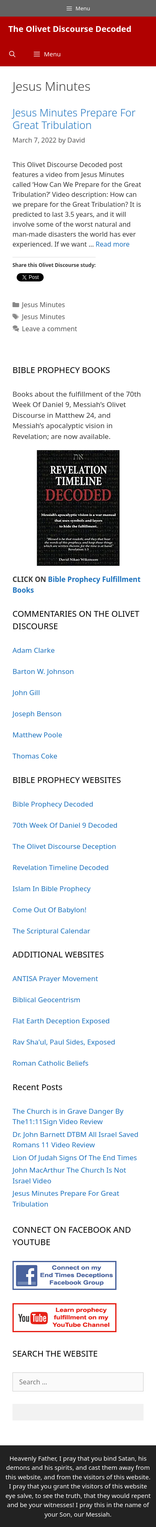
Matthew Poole (37, 734)
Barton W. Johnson (43, 671)
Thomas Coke (34, 756)
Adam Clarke (33, 650)
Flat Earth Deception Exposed (61, 1020)
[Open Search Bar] (12, 53)
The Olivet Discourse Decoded (69, 28)
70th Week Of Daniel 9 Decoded (65, 825)
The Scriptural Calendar (51, 931)
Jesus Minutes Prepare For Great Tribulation (74, 118)
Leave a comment (49, 328)
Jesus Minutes (43, 304)
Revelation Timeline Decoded (60, 867)
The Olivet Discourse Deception (64, 846)
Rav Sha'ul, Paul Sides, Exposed (63, 1042)
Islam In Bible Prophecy (51, 888)
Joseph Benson (37, 713)
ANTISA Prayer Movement (55, 978)
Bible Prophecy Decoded (52, 804)
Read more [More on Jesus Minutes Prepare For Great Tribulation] (113, 244)
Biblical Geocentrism (46, 999)
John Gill (26, 692)
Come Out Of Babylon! (49, 909)
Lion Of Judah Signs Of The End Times (74, 1157)
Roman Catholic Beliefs (50, 1063)
